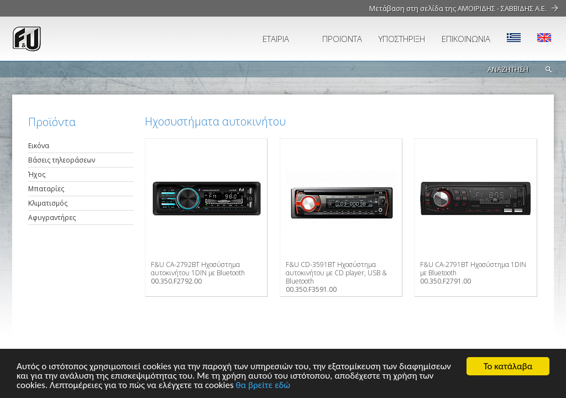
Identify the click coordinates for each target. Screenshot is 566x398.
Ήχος (36, 174)
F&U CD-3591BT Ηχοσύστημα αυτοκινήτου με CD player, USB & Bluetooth (336, 272)
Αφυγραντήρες (52, 217)
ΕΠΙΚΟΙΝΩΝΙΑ (466, 38)
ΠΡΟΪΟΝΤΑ (342, 38)
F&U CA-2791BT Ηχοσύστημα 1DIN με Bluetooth (473, 268)
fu (76, 39)
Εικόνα (38, 145)
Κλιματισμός (47, 203)
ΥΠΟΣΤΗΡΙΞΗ (402, 38)
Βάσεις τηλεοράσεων (61, 160)
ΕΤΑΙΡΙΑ (276, 38)
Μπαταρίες (46, 188)
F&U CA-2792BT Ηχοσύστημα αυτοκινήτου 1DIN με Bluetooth (198, 268)
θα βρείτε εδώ (262, 385)
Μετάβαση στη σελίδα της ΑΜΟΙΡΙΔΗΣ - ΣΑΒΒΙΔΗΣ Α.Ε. (458, 8)
